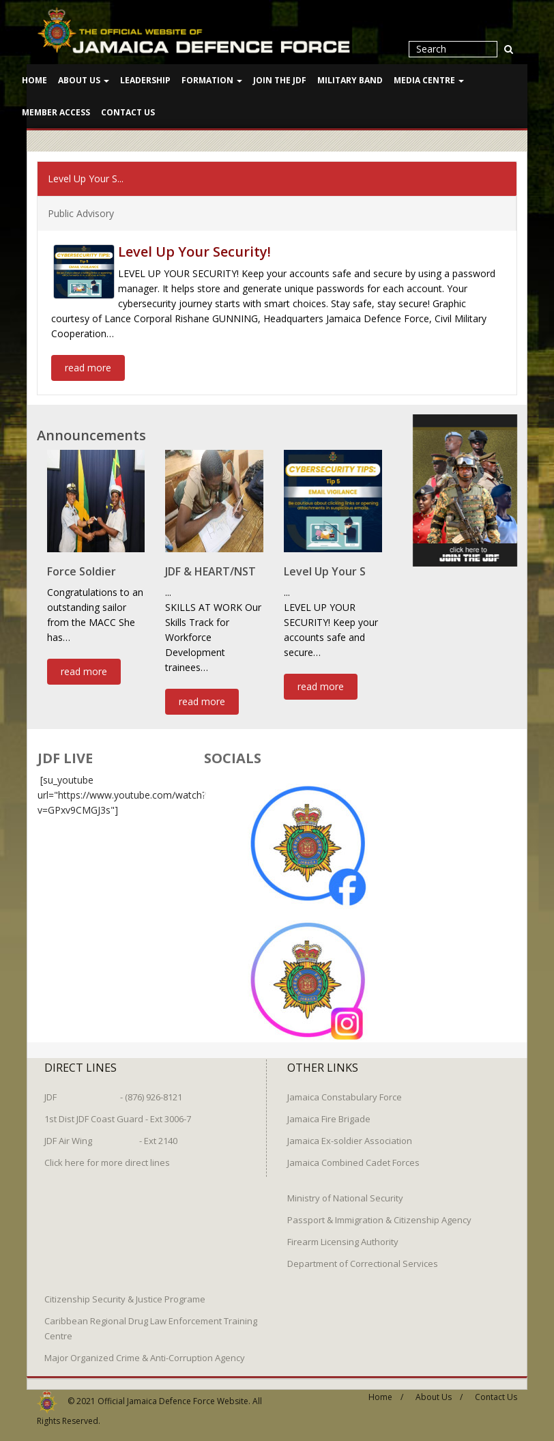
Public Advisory (81, 211)
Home (34, 80)
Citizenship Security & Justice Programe (124, 1291)
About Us (83, 80)
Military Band (350, 80)
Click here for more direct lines (107, 1154)
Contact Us (128, 112)
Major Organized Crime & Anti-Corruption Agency (144, 1349)
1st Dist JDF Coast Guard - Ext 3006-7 (117, 1110)
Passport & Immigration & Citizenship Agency (379, 1211)
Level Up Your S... (85, 177)
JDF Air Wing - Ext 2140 (110, 1132)
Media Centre (429, 80)
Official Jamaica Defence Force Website (173, 1393)
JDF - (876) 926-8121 (113, 1089)
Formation (211, 80)
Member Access (56, 112)
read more (88, 366)
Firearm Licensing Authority (342, 1233)
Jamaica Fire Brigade (328, 1110)
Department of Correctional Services (362, 1255)
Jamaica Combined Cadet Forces (353, 1154)
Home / (385, 1389)
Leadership (145, 80)
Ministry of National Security (345, 1190)
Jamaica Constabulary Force (344, 1089)
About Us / (439, 1389)
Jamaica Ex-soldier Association (349, 1132)
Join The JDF (279, 80)
